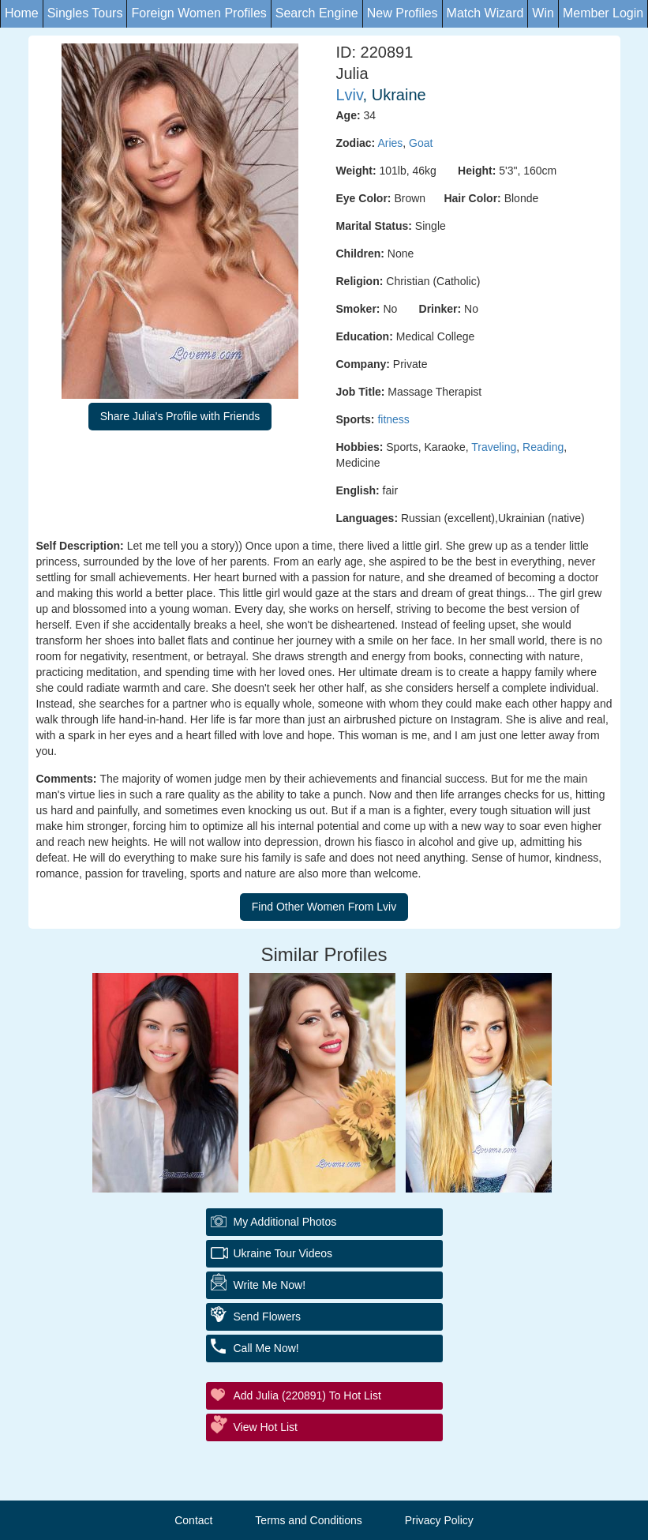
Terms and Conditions (308, 1520)
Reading (543, 447)
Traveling (493, 447)
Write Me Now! (270, 1285)
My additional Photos (285, 1221)
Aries (390, 143)
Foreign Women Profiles (198, 13)
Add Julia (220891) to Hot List (307, 1395)
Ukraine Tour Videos (283, 1253)
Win (543, 13)
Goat (421, 143)
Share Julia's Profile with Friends (180, 416)
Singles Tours (85, 13)
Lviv (349, 94)
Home (22, 13)
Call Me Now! (266, 1348)
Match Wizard (485, 13)
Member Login (603, 13)
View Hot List (266, 1427)
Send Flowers (268, 1316)
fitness (393, 419)
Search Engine (316, 13)
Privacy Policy (439, 1520)
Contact (193, 1520)
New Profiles (402, 13)
